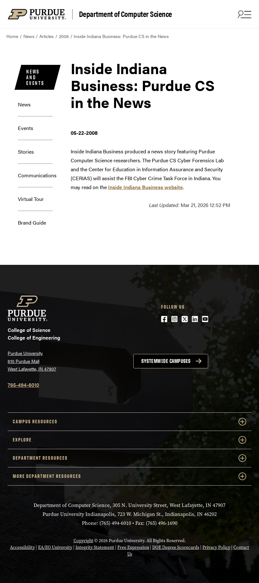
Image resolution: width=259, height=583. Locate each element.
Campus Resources (129, 422)
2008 (64, 36)
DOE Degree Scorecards (175, 547)
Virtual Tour (31, 199)
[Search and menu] (243, 14)
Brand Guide (32, 222)
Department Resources (129, 458)
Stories (26, 151)
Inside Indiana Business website (145, 187)
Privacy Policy (216, 547)
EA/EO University (55, 547)
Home (12, 36)
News (29, 36)
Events (25, 128)
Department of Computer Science (125, 14)
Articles (46, 36)
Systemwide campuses (166, 361)
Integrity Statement (94, 547)
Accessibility (22, 547)
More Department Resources (129, 476)
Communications (37, 175)
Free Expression (133, 547)
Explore (129, 440)
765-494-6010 (23, 384)
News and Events (35, 77)
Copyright (83, 541)
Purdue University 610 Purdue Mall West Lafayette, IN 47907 (32, 361)
